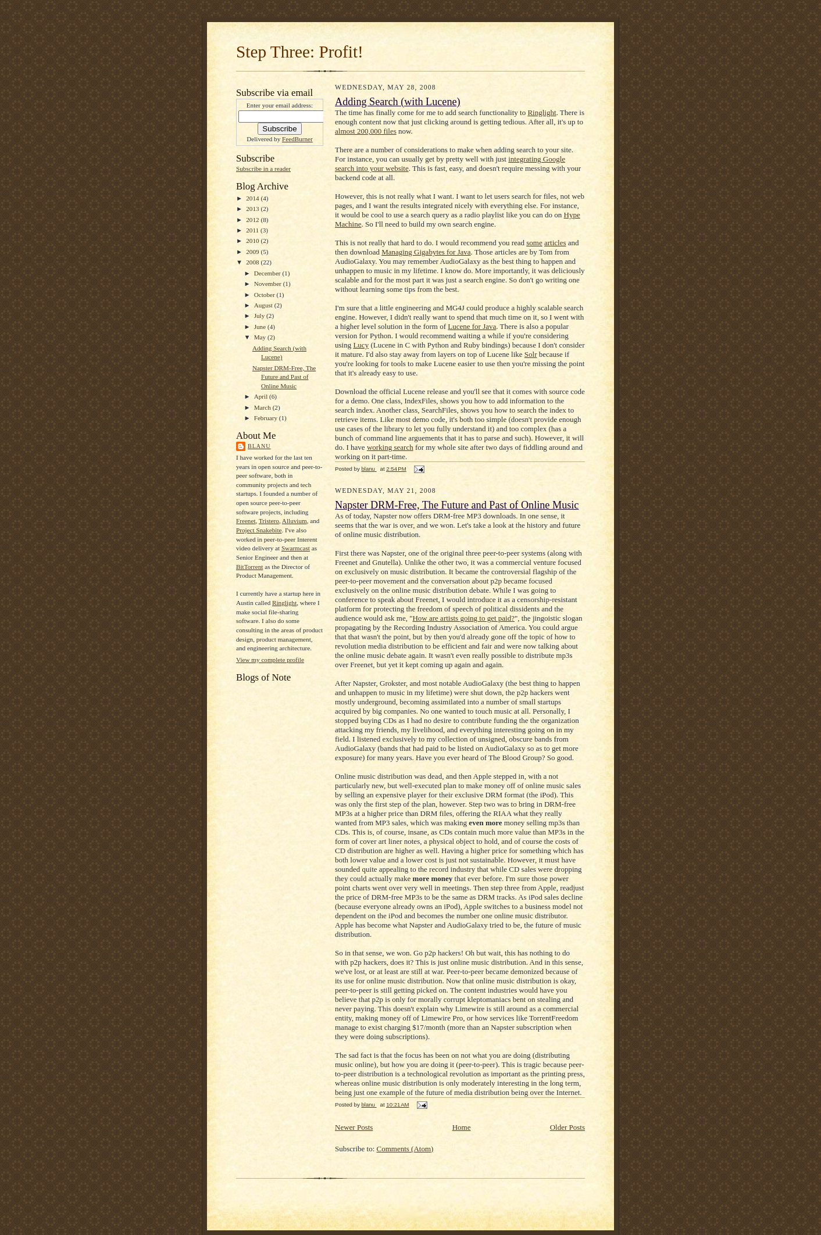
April (261, 396)
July (260, 315)
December (268, 273)
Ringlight (284, 602)
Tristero (269, 520)
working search (390, 447)
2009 (253, 251)
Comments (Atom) (405, 1148)
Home (461, 1127)
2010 (253, 240)
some (534, 242)
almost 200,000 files (366, 131)
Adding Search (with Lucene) (398, 102)
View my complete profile (270, 659)
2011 (253, 230)
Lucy (361, 345)
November (268, 283)
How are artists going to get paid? (463, 618)
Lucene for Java (472, 326)
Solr (530, 354)
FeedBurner (297, 138)
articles (555, 242)
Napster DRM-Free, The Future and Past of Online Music (284, 376)
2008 (253, 262)
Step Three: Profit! (299, 51)
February (266, 417)
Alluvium (294, 520)
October (265, 294)
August (264, 305)
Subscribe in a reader (263, 168)
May (260, 337)
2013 (253, 208)
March (263, 407)
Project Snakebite (259, 530)
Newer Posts (354, 1127)
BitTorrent (249, 566)
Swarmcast (295, 548)
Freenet (246, 520)
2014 (253, 198)
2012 (253, 219)
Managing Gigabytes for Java (425, 252)
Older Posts (567, 1127)
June (260, 326)
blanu (259, 446)
